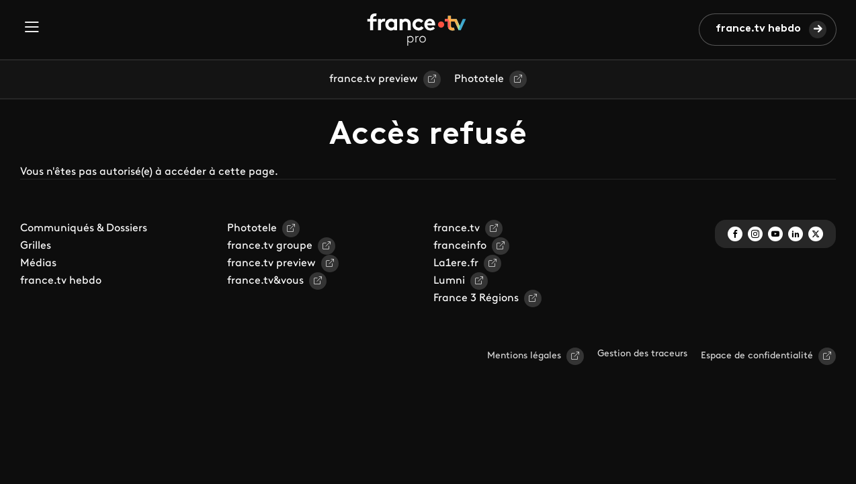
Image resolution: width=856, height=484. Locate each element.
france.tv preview (373, 79)
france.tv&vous (265, 281)
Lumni (449, 281)
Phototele (479, 79)
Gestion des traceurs (642, 354)
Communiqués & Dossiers (83, 228)
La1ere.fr (455, 263)
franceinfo (459, 246)
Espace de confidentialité (757, 356)
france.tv (456, 228)
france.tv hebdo (758, 29)
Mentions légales (524, 356)
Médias (38, 263)
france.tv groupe (269, 246)
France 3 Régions (476, 298)
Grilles (35, 246)
